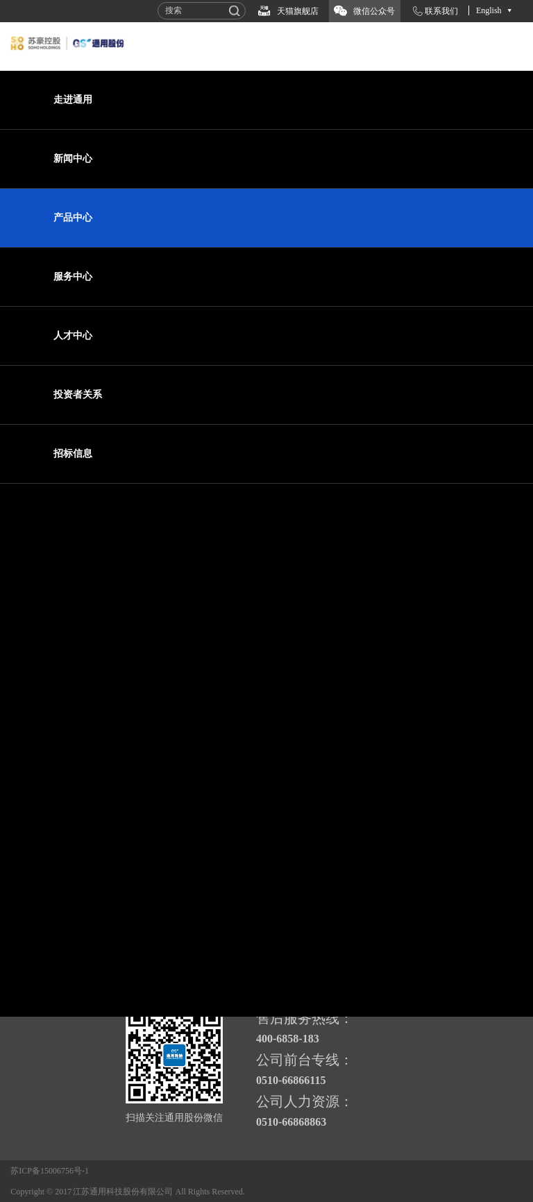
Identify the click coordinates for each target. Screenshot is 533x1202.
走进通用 (72, 99)
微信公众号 (374, 11)
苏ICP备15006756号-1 (49, 1171)
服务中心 (72, 276)
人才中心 (72, 335)
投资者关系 (77, 394)
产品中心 (72, 217)
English (489, 10)
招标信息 (72, 453)
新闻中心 (72, 158)
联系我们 (441, 11)
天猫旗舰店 (298, 11)
